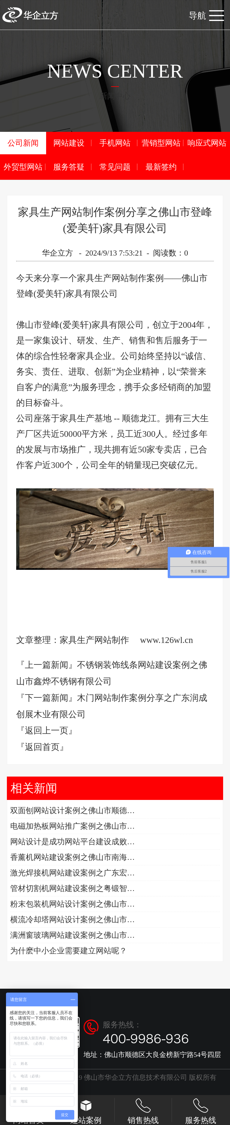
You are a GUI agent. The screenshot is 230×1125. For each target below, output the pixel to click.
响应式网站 (206, 143)
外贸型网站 (23, 167)
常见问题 (115, 167)
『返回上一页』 (46, 730)
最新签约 (161, 167)
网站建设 (68, 143)
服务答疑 (68, 167)
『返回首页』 (42, 747)
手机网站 (115, 143)
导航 (206, 15)
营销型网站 (161, 143)
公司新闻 (23, 143)
